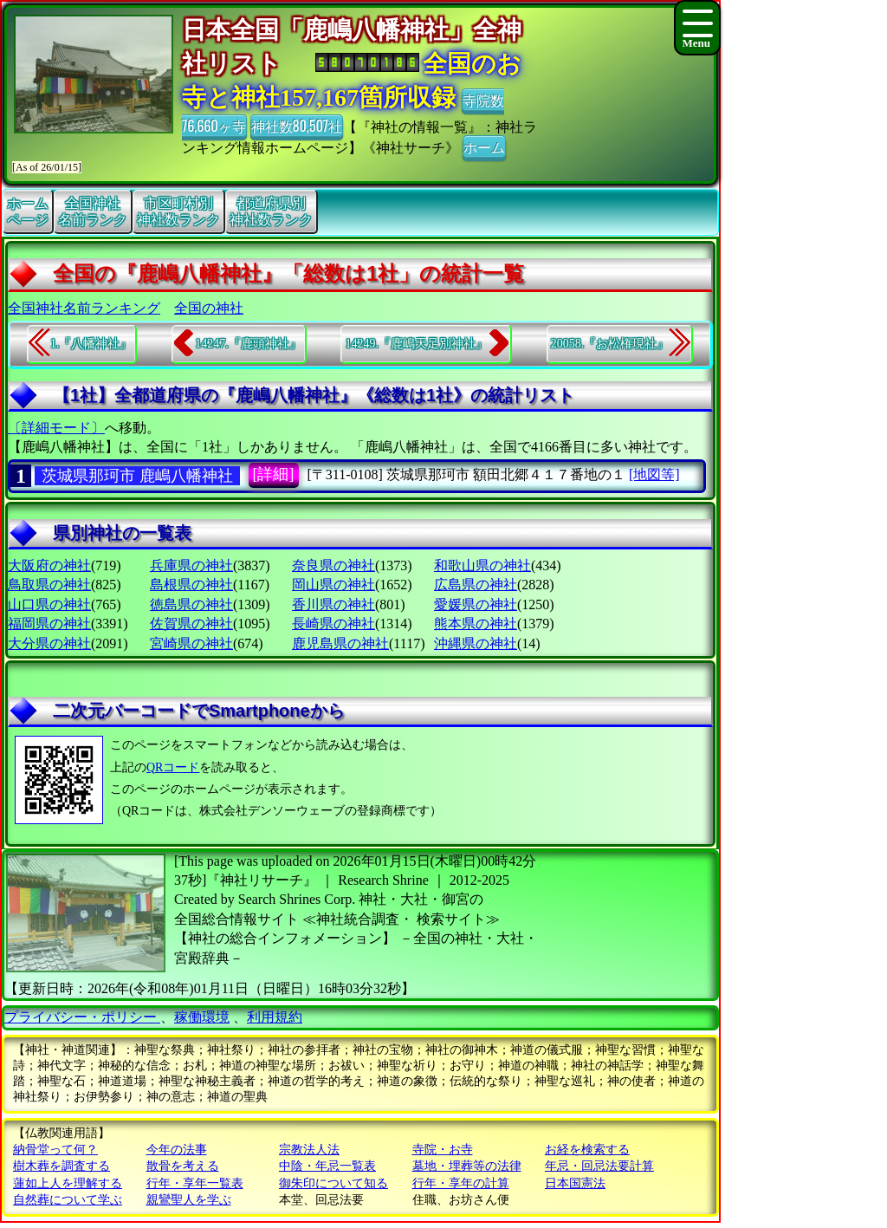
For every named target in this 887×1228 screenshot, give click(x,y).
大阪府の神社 (49, 565)
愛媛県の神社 (475, 604)
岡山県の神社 (333, 584)
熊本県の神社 (475, 623)
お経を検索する (587, 1149)
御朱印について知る (333, 1183)
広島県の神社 (475, 584)
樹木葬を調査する (61, 1166)
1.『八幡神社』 (91, 343)
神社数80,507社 (296, 125)
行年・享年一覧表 (194, 1183)
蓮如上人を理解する (67, 1183)
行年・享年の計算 (460, 1183)
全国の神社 (208, 308)
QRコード (172, 767)
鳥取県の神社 (49, 584)
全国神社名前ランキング (84, 308)
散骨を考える (182, 1166)
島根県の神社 (191, 584)
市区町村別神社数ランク (178, 211)
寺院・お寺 (442, 1149)
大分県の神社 (49, 643)
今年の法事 (176, 1149)
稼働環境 (202, 1017)
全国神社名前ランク (92, 211)
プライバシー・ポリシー (82, 1017)
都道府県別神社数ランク (271, 211)
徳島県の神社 (191, 604)
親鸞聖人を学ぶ (188, 1199)
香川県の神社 (333, 604)
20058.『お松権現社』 (610, 343)
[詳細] (274, 474)
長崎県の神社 (333, 623)
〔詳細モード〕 (56, 427)
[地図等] (654, 474)
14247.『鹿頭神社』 (248, 343)
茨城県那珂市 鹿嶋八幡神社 (137, 475)
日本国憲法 (575, 1183)
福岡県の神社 (49, 623)
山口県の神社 (49, 604)
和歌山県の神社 (482, 565)
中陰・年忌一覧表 (327, 1166)
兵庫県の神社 (191, 565)
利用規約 (274, 1017)
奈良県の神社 (333, 565)
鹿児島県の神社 (340, 643)
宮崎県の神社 (191, 643)
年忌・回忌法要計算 (599, 1166)
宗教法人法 (309, 1149)
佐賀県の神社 (191, 623)
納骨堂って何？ (55, 1149)
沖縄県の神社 (475, 643)
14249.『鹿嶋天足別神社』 (416, 343)
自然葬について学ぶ (67, 1199)
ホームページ (28, 211)
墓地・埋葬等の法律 (466, 1166)
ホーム (484, 146)
